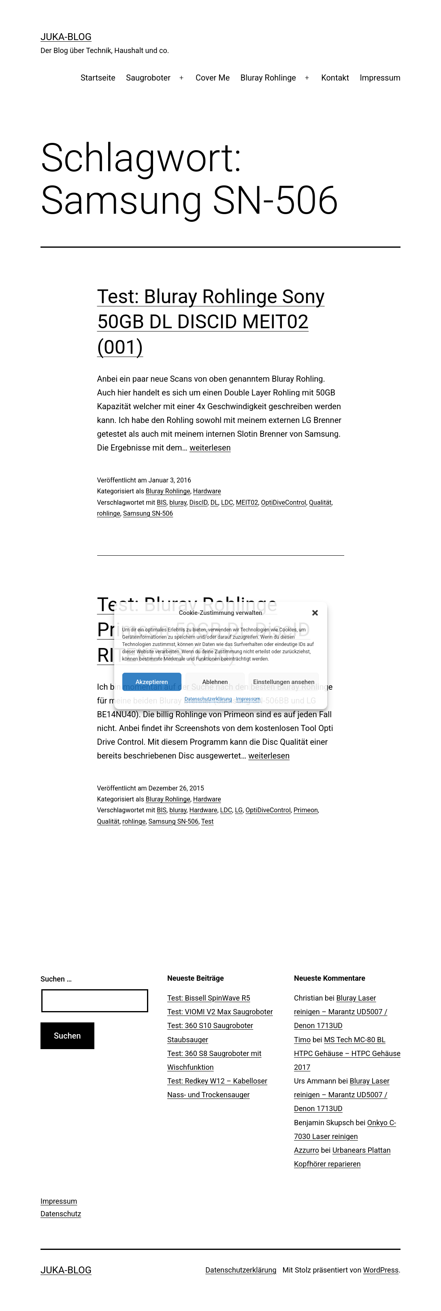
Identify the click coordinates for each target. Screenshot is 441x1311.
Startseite (98, 78)
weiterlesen (210, 448)
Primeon (306, 810)
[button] (315, 613)
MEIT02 (247, 502)
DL (214, 502)
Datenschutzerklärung (208, 699)
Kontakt (335, 78)
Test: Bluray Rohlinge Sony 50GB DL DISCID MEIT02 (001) (211, 322)
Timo (302, 1039)
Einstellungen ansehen (283, 682)
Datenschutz (60, 1213)
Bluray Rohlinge (268, 78)
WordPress (380, 1270)
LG (239, 810)
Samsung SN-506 (148, 513)
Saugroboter (148, 78)
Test (207, 821)
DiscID (198, 502)
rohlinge (108, 513)
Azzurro (306, 1150)
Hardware (207, 491)
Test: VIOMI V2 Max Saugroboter (220, 1011)
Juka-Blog (66, 36)
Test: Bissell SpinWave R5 (208, 998)
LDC (227, 502)
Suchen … (56, 979)
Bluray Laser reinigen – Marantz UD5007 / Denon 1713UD (341, 1012)
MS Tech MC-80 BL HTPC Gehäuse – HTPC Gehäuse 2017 (347, 1053)
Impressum (248, 699)
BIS (161, 502)
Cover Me (213, 78)
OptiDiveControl (283, 502)
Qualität (320, 502)
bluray (177, 502)
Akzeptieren (152, 682)
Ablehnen (215, 682)
